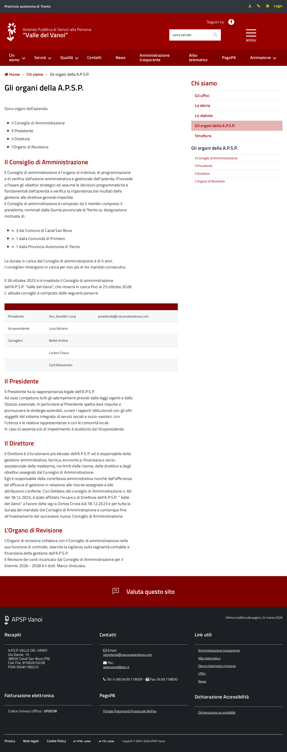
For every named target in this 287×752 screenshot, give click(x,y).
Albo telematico (198, 57)
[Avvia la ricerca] (215, 35)
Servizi (40, 57)
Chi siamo (14, 57)
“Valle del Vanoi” (57, 32)
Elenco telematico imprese (217, 665)
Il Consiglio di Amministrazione (216, 158)
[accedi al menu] (251, 34)
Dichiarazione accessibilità (216, 712)
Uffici (202, 673)
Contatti (94, 57)
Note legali (31, 740)
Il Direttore (202, 173)
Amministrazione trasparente (155, 57)
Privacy (9, 740)
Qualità (66, 57)
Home (12, 74)
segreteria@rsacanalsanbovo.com (127, 654)
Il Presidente (204, 165)
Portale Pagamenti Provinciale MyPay (130, 711)
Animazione (260, 57)
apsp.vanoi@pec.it (116, 667)
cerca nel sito (182, 35)
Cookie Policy (56, 740)
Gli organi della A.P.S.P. (70, 74)
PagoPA (229, 57)
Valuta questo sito (144, 591)
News (121, 57)
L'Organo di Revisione (210, 181)
